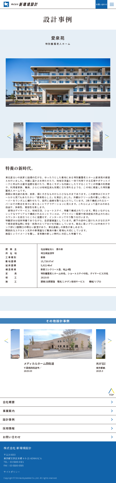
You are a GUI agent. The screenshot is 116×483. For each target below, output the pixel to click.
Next (107, 136)
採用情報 (9, 428)
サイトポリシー (12, 471)
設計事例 (9, 419)
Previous (9, 136)
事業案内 (9, 411)
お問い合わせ (101, 4)
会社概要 (9, 402)
